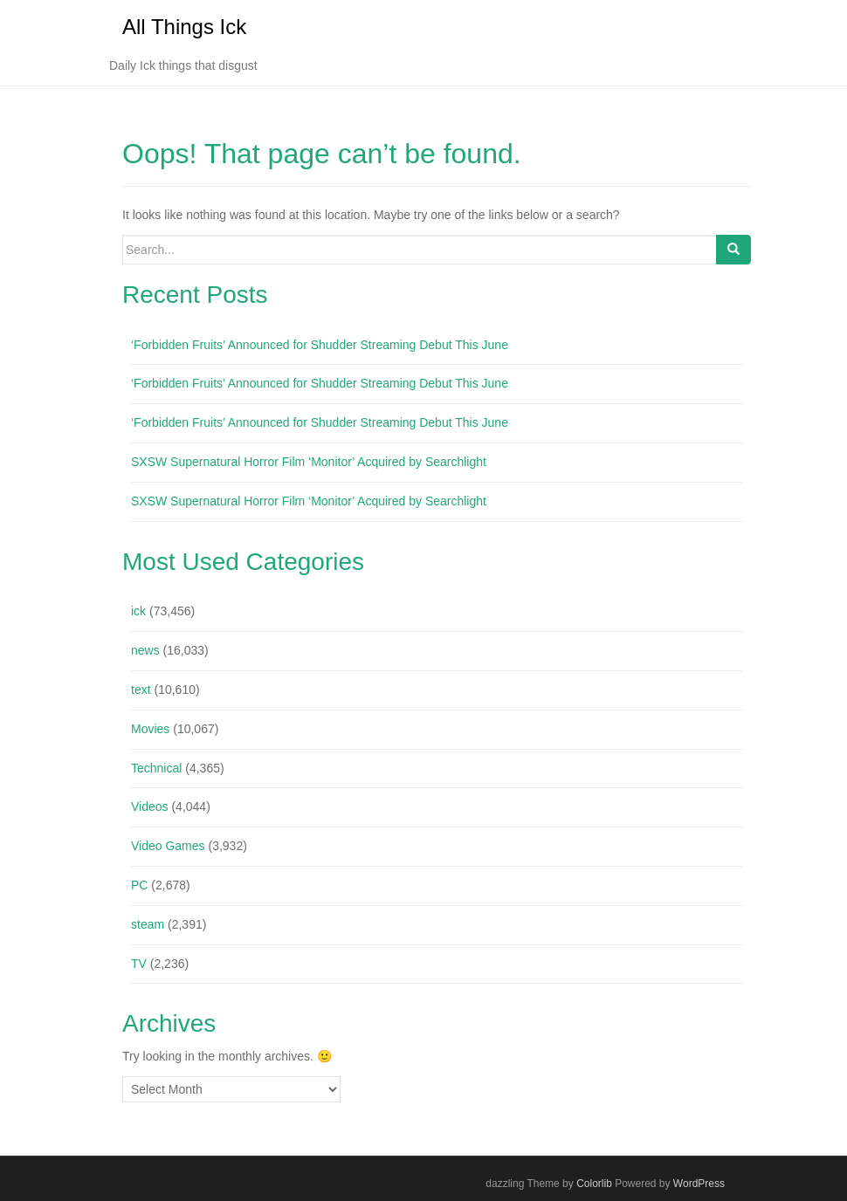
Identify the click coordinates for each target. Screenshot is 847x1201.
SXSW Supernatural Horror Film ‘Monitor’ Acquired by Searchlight (308, 462)
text (141, 690)
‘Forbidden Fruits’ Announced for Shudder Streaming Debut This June (319, 345)
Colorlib (594, 1183)
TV (139, 964)
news (145, 650)
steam (147, 924)
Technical (156, 768)
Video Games (168, 846)
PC (139, 885)
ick (138, 611)
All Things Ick (184, 26)
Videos (150, 806)
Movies (150, 729)
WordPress (699, 1183)
